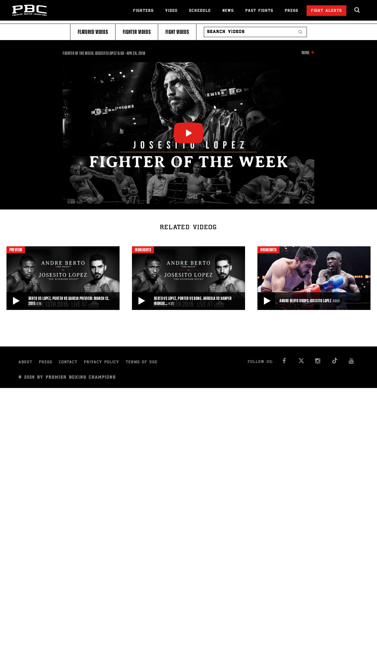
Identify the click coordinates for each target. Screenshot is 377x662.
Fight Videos (177, 32)
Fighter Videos (137, 32)
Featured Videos (93, 32)
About (25, 362)
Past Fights (259, 11)
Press (291, 11)
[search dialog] (357, 10)
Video (171, 11)
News (228, 11)
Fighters (143, 11)
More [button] (306, 52)
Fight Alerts (326, 11)
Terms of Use (142, 362)
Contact (68, 362)
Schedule (200, 11)
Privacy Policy (101, 362)
